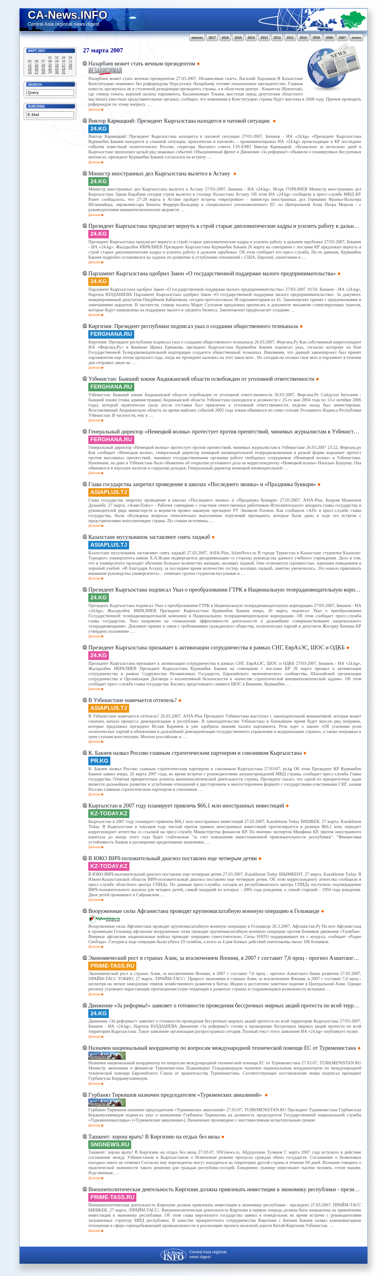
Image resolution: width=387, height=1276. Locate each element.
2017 (212, 37)
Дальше (94, 109)
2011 (290, 37)
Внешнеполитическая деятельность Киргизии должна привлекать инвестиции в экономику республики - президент (224, 1189)
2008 (329, 37)
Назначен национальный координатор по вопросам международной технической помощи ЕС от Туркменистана (222, 1048)
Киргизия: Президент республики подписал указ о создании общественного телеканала (193, 326)
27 (36, 72)
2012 (277, 37)
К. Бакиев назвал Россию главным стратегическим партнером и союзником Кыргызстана (195, 753)
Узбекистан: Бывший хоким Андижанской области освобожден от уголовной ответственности (201, 379)
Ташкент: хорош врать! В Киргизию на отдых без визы (154, 1136)
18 (70, 65)
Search (35, 84)
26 (30, 72)
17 (63, 65)
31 (63, 72)
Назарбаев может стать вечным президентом (141, 63)
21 (43, 68)
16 (57, 65)
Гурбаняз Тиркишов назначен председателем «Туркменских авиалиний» (175, 1095)
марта (100, 50)
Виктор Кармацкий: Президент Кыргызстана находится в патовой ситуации (179, 121)
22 (50, 68)
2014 (251, 37)
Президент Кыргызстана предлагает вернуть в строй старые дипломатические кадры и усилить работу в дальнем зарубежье (224, 226)
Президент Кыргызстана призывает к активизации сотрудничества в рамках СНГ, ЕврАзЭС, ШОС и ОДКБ (216, 647)
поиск (356, 37)
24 (63, 68)
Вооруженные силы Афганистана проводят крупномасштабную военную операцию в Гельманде (203, 911)
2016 (225, 37)
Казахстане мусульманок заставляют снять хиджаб (149, 537)
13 (36, 65)
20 (36, 68)
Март (32, 50)
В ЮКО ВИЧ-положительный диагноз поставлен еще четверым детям (172, 858)
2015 (238, 37)
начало (197, 37)
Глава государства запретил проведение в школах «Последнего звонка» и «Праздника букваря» (202, 484)
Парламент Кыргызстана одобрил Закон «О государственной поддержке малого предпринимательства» (212, 273)
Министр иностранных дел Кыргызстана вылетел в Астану (160, 173)
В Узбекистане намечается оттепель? (132, 700)
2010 (303, 37)
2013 (264, 37)
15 (50, 65)
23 (57, 68)
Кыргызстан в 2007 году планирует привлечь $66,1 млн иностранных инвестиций (186, 805)
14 (43, 65)
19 (30, 68)
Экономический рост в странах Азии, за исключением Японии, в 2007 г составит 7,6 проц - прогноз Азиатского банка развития (224, 958)
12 (30, 65)
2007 (342, 37)
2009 (316, 37)
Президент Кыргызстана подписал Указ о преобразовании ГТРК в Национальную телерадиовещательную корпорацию (224, 589)
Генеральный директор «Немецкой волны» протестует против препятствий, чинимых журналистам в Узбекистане (224, 431)
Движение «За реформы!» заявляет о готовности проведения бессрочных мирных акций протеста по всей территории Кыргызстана (224, 1005)
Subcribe (36, 106)
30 (57, 72)
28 (43, 72)
